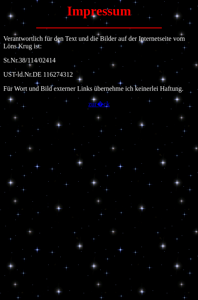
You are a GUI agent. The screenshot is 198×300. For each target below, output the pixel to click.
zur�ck (99, 104)
